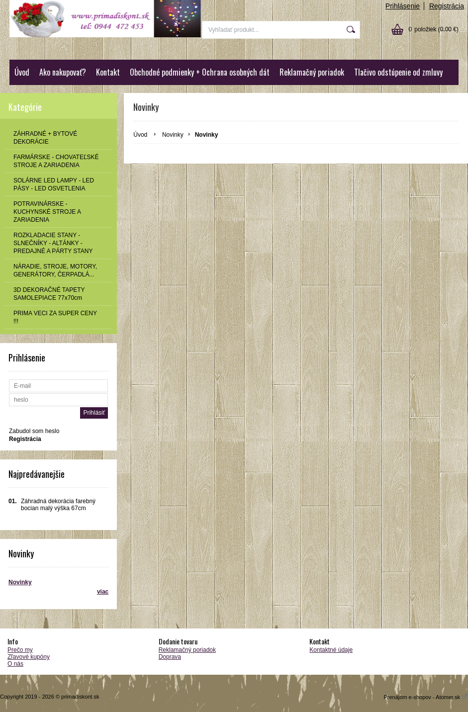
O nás (15, 663)
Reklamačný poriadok (312, 72)
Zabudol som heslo (34, 431)
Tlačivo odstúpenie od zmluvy (398, 72)
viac (102, 591)
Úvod (21, 72)
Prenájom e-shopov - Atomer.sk (425, 697)
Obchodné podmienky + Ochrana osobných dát (200, 72)
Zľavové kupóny (28, 656)
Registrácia (446, 6)
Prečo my (20, 649)
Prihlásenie (402, 6)
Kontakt (108, 72)
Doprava (170, 656)
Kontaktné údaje (331, 649)
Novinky (20, 582)
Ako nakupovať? (62, 72)
